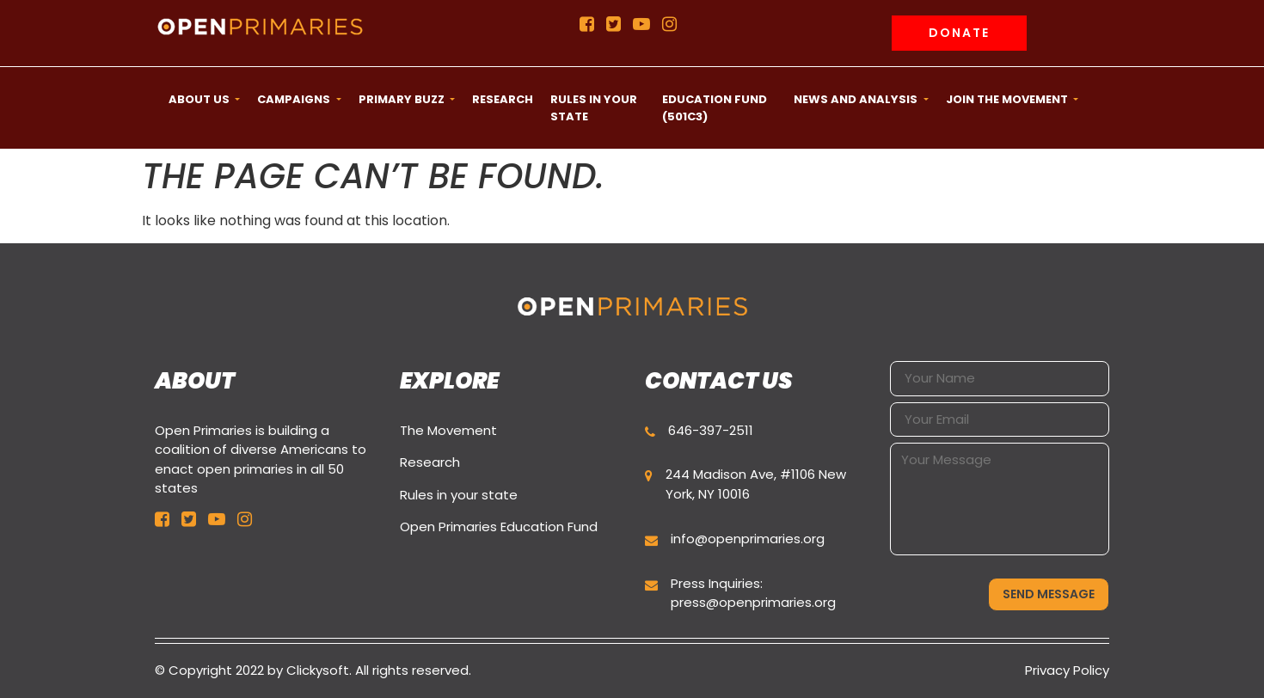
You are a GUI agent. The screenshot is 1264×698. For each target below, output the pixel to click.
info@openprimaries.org (748, 539)
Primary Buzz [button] (403, 99)
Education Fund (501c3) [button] (714, 108)
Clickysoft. (319, 670)
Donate (959, 32)
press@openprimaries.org (753, 602)
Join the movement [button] (1008, 99)
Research (430, 462)
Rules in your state (459, 495)
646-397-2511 (710, 430)
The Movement (448, 430)
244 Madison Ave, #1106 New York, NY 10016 (756, 484)
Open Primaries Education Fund (499, 526)
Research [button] (502, 99)
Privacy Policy (1067, 670)
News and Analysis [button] (857, 99)
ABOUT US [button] (200, 99)
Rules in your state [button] (593, 108)
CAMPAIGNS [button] (295, 99)
